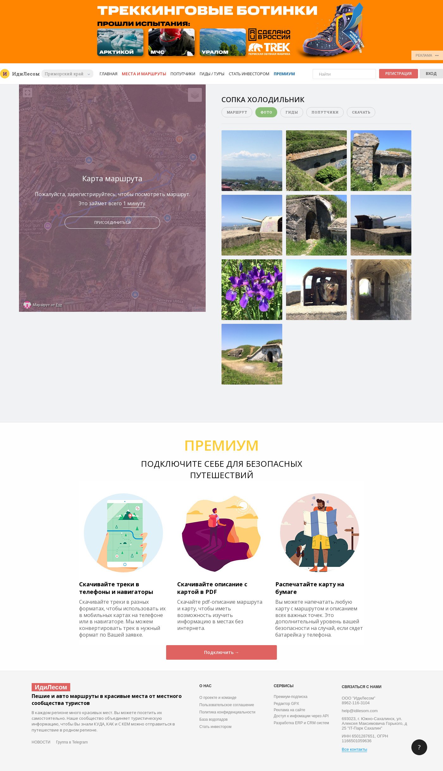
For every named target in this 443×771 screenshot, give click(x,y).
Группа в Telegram (72, 742)
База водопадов (213, 719)
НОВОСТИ (41, 742)
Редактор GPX (286, 703)
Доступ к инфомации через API (301, 716)
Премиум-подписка (290, 696)
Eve (59, 304)
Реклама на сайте (289, 710)
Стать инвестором (249, 74)
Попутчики (183, 74)
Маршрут (237, 112)
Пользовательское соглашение (226, 705)
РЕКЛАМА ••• (427, 55)
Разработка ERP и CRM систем (301, 723)
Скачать (361, 112)
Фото (266, 112)
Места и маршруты (144, 74)
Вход (431, 73)
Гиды (291, 112)
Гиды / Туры (212, 74)
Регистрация (398, 73)
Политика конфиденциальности (227, 712)
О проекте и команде (217, 697)
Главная (108, 74)
